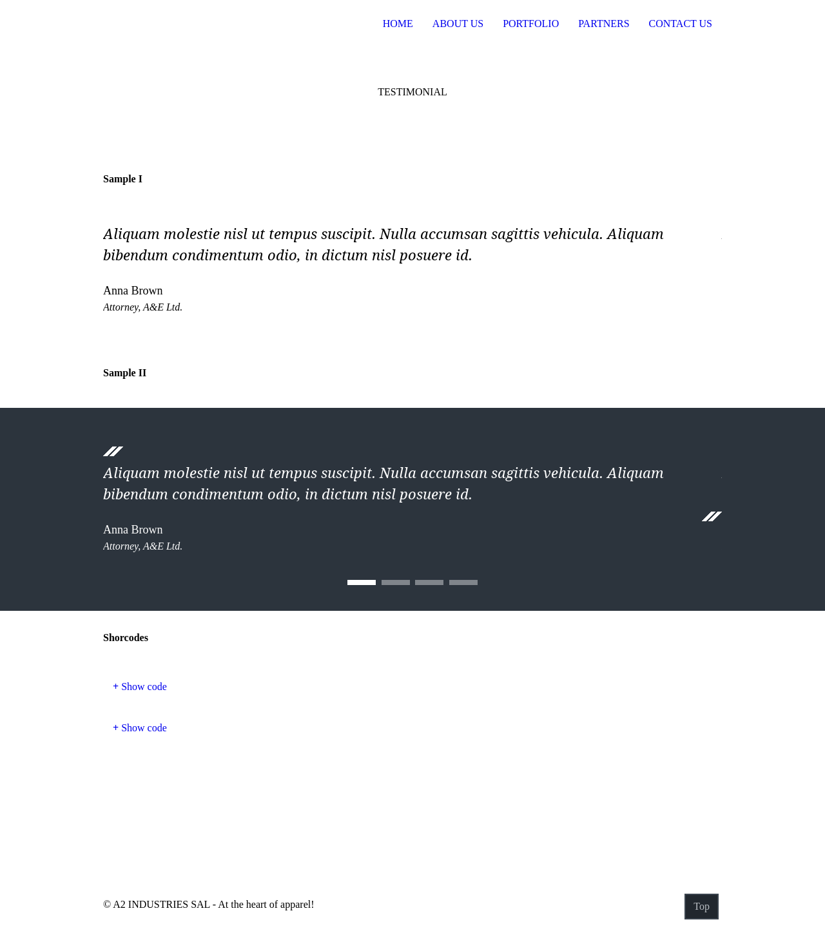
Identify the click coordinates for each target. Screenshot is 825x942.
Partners (603, 23)
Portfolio (531, 23)
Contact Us (680, 23)
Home (398, 23)
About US (457, 23)
